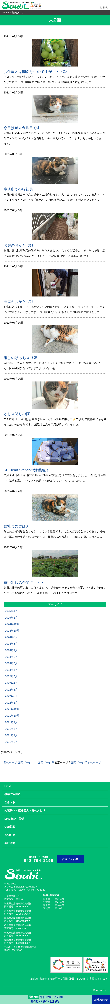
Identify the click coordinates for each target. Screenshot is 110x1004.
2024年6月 (11, 656)
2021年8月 (11, 728)
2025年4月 (11, 611)
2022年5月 (11, 676)
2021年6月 (11, 741)
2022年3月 (11, 689)
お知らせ (9, 834)
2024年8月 (11, 643)
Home (5, 12)
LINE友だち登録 (14, 818)
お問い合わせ (70, 859)
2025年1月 (11, 617)
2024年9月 (11, 637)
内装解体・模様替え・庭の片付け (24, 810)
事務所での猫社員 (18, 189)
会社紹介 (9, 843)
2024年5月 (11, 663)
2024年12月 (12, 624)
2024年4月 (11, 669)
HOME (8, 786)
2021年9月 (11, 722)
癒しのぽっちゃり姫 (20, 358)
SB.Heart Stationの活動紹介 (26, 470)
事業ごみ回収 (12, 794)
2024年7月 (11, 650)
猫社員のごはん (17, 526)
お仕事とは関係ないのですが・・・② (35, 72)
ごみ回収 (9, 802)
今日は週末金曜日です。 (24, 128)
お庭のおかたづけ (19, 245)
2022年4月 (11, 683)
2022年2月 (11, 696)
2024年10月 (12, 630)
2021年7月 (11, 735)
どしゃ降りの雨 (17, 414)
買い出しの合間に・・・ (24, 582)
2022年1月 (11, 702)
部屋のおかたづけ (19, 302)
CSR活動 (9, 826)
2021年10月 (12, 715)
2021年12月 (12, 709)
